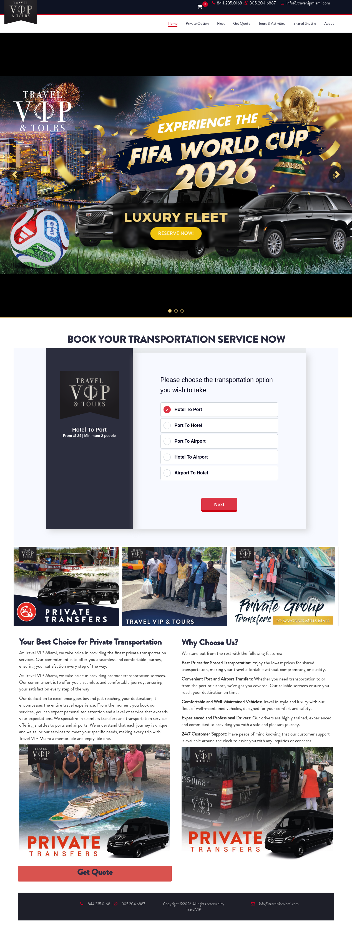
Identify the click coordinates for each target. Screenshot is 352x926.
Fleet (221, 23)
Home (172, 23)
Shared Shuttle (304, 23)
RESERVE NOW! (176, 233)
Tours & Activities (271, 23)
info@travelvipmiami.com (275, 904)
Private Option (197, 23)
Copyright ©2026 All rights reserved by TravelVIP (193, 906)
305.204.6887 (260, 3)
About (329, 23)
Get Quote (241, 23)
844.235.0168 (227, 3)
